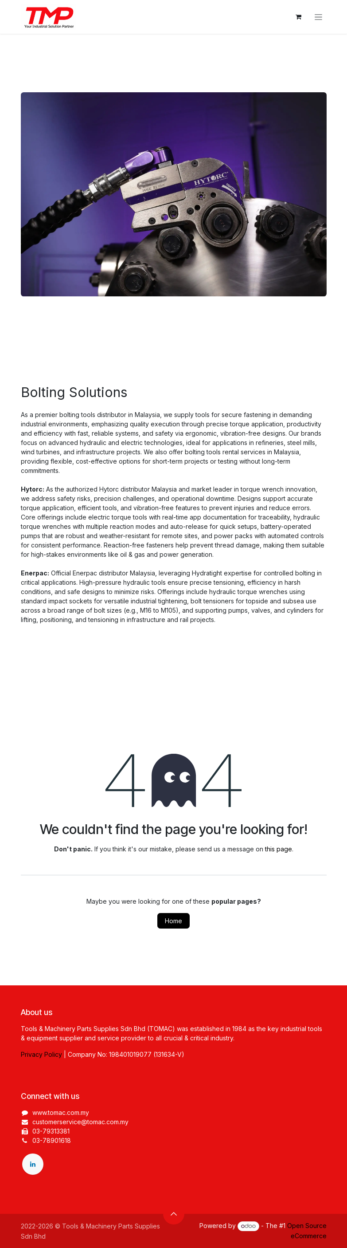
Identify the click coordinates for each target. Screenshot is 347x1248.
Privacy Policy (41, 1054)
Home (173, 921)
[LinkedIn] (32, 1164)
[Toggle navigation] (318, 17)
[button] (173, 1213)
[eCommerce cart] (299, 17)
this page (278, 849)
